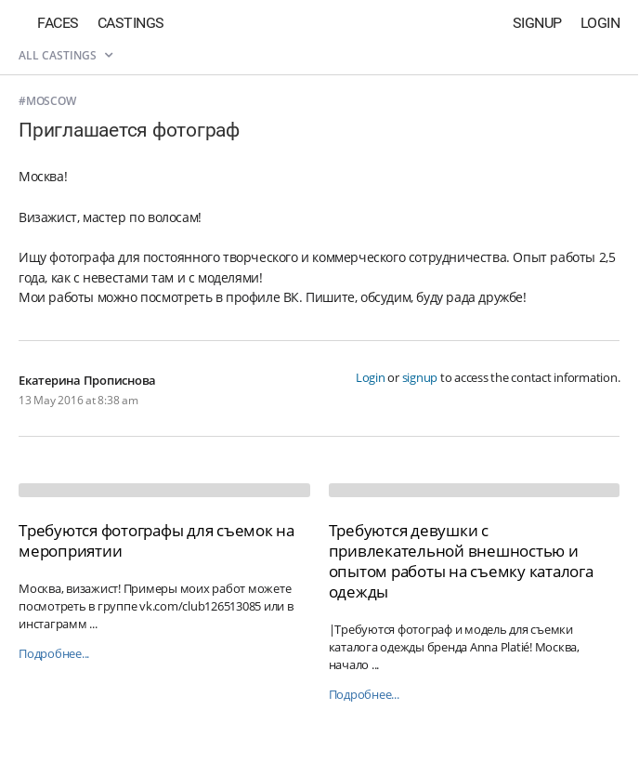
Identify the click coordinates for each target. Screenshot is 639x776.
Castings (131, 23)
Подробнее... (54, 654)
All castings (65, 55)
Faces (58, 23)
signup (420, 377)
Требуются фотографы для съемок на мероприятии (156, 540)
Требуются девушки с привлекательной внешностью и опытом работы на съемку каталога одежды (461, 561)
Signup (537, 23)
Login (600, 23)
